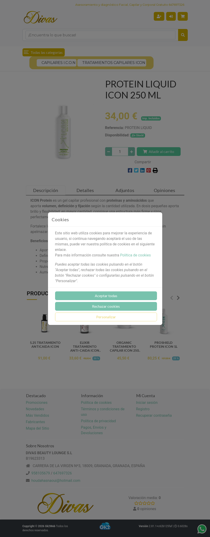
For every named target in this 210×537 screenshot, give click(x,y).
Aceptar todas (106, 295)
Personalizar (106, 317)
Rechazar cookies (106, 306)
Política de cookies (135, 255)
